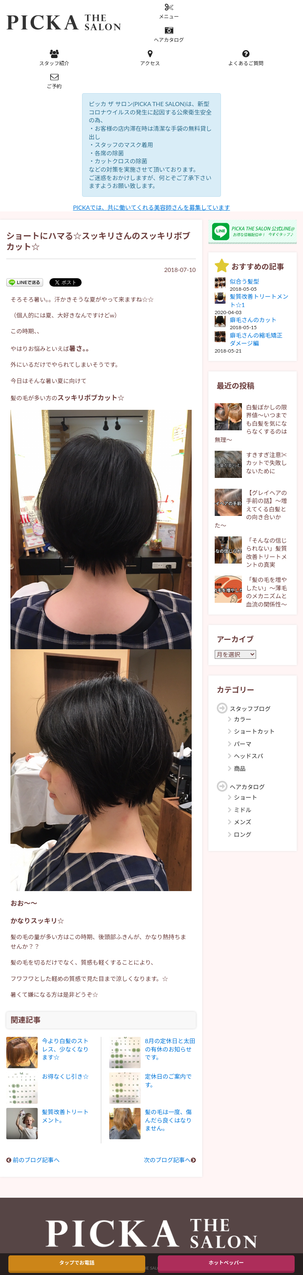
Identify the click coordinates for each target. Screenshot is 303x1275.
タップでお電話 (76, 1263)
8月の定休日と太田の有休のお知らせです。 (170, 1049)
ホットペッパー (226, 1263)
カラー (243, 719)
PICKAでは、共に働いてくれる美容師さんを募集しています (151, 207)
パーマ (243, 743)
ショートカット (254, 731)
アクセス (150, 58)
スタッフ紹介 (54, 58)
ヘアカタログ (169, 34)
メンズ (243, 821)
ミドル (243, 809)
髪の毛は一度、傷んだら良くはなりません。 (168, 1120)
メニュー (169, 11)
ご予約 (54, 81)
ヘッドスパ (248, 755)
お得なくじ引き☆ (65, 1076)
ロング (243, 834)
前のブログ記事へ (36, 1159)
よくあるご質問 (246, 58)
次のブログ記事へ (167, 1159)
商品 (240, 768)
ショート (245, 797)
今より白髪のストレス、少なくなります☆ (65, 1049)
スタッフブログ (250, 708)
